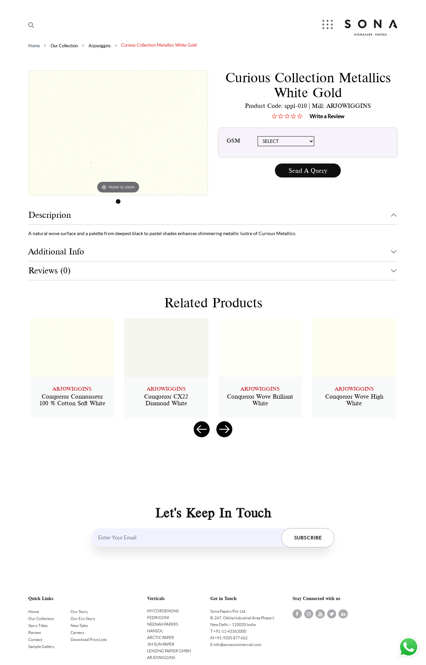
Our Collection (64, 45)
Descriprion (49, 215)
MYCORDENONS (163, 611)
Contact (35, 639)
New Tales (79, 625)
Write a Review (327, 116)
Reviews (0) (49, 270)
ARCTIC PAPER (160, 637)
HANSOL (155, 631)
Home (34, 45)
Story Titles (38, 625)
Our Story (79, 611)
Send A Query (308, 170)
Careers (77, 632)
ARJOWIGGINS (161, 657)
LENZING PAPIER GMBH (169, 651)
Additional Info (56, 251)
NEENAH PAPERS (162, 624)
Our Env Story (83, 618)
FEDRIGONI (158, 617)
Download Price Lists (89, 639)
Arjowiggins (100, 45)
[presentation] (202, 429)
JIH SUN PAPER (160, 644)
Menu (327, 25)
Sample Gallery (41, 646)
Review (34, 632)
